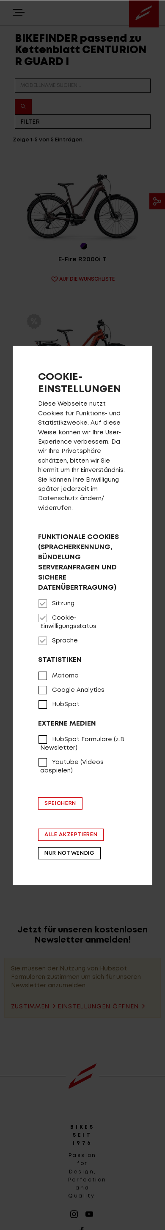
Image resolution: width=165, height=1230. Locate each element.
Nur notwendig (69, 853)
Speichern (60, 803)
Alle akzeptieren (70, 834)
